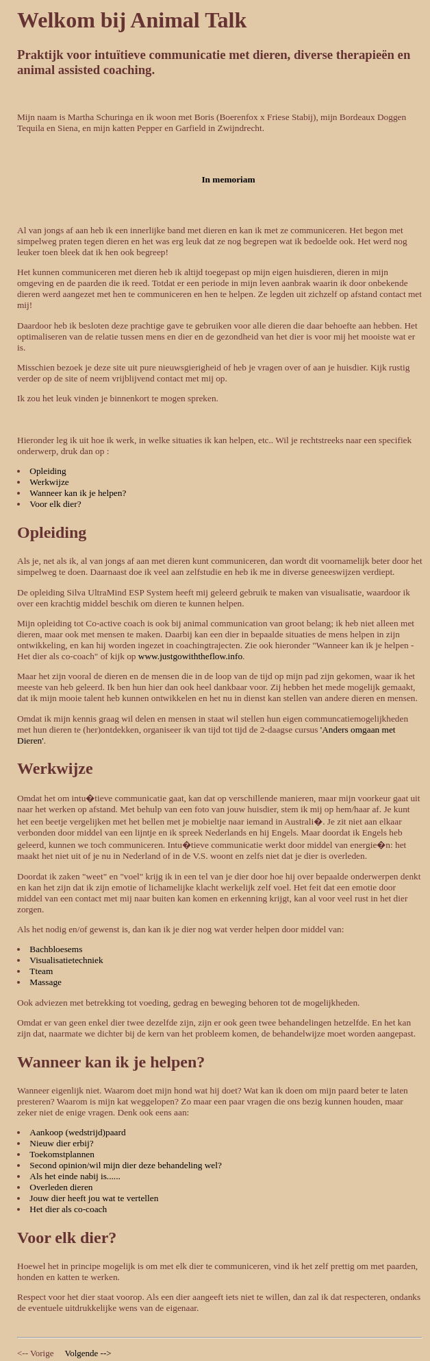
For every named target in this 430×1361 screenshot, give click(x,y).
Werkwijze (48, 482)
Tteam (41, 971)
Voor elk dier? (55, 504)
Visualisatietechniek (66, 960)
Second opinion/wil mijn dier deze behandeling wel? (125, 1165)
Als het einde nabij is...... (75, 1176)
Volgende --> (87, 1353)
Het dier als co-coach (68, 1209)
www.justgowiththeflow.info (190, 656)
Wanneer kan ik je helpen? (77, 493)
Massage (45, 982)
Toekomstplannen (61, 1154)
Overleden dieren (60, 1187)
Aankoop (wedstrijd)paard (77, 1132)
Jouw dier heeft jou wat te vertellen (93, 1198)
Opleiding (47, 471)
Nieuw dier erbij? (61, 1143)
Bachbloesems (55, 949)
